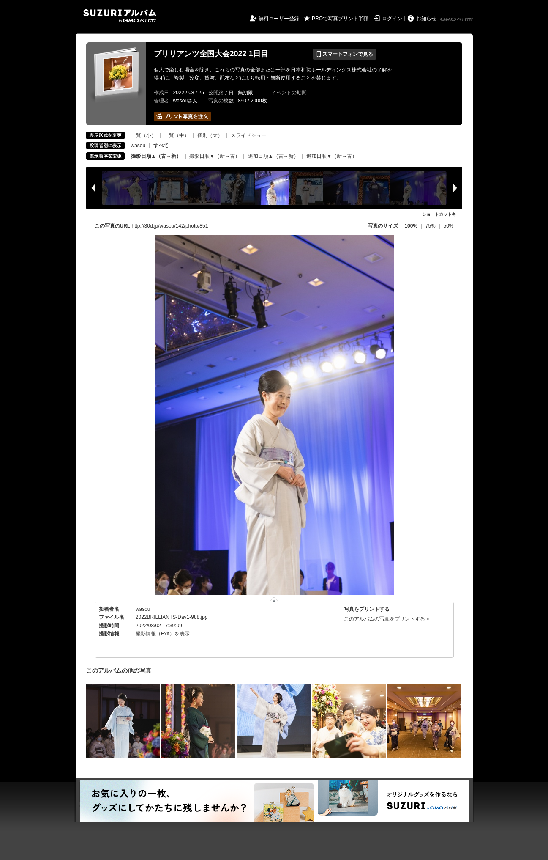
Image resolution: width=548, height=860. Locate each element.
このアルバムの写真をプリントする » (386, 619)
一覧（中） (176, 135)
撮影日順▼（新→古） (214, 156)
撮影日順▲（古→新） (156, 156)
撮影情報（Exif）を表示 (163, 634)
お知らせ (426, 19)
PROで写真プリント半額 (340, 19)
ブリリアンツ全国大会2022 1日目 (211, 53)
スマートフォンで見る (344, 54)
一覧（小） (143, 135)
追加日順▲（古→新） (273, 156)
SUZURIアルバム (120, 16)
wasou (138, 145)
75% (431, 226)
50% (448, 226)
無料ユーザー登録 (279, 19)
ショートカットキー (441, 214)
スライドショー (248, 135)
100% (411, 226)
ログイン (392, 19)
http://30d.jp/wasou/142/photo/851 (170, 226)
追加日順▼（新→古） (331, 156)
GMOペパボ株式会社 (457, 19)
